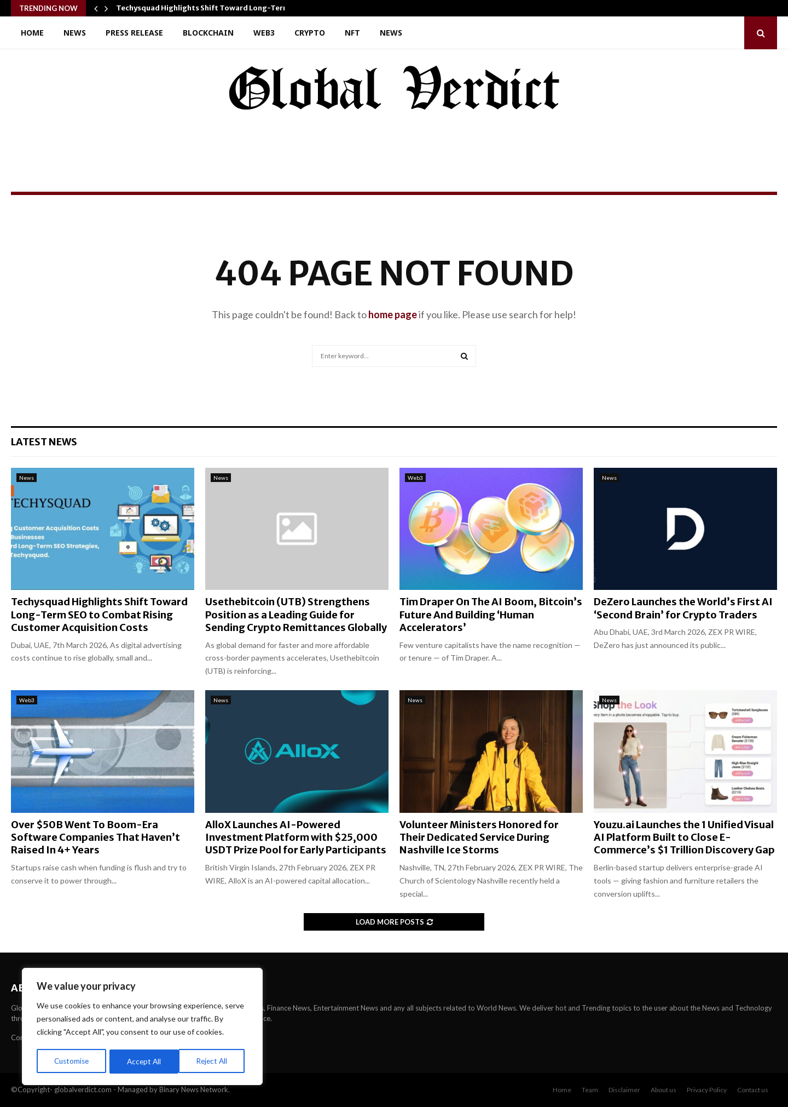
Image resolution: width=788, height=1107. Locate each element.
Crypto (309, 32)
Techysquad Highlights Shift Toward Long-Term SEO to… (219, 8)
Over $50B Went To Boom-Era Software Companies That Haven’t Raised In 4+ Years (95, 837)
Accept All (214, 1061)
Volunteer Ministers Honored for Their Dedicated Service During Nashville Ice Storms (479, 837)
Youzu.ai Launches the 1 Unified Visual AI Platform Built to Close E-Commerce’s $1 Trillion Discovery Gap (684, 837)
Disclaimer (624, 1090)
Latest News (44, 441)
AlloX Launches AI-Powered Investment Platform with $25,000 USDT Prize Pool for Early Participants (295, 837)
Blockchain (208, 32)
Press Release (134, 32)
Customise (71, 1061)
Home (32, 32)
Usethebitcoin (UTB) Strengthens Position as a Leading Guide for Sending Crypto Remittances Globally (296, 614)
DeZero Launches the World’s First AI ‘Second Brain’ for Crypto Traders (683, 608)
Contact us (752, 1090)
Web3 (264, 32)
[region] (142, 1027)
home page (392, 314)
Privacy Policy (707, 1090)
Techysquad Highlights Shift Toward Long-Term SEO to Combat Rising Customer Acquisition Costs (99, 614)
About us (663, 1090)
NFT (352, 32)
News (74, 32)
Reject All (143, 1061)
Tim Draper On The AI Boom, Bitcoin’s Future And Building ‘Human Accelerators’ (490, 614)
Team (590, 1090)
